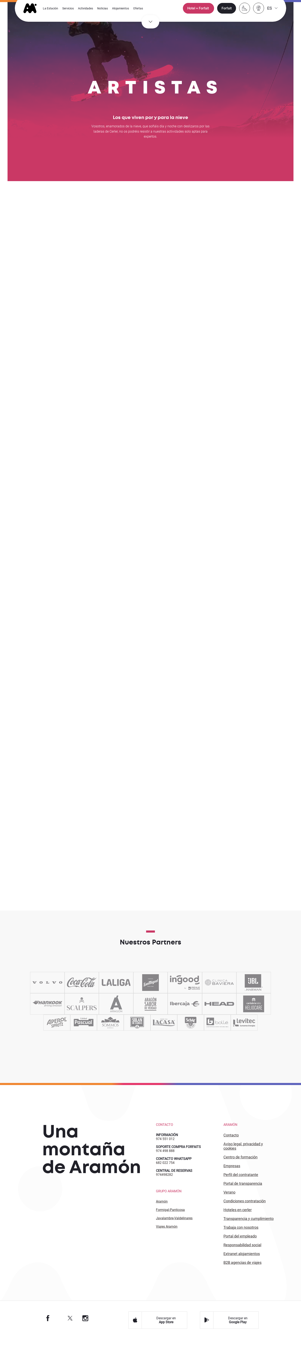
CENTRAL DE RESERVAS (174, 1176)
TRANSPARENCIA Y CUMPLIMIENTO (248, 1224)
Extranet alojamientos (241, 1259)
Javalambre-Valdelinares (174, 1224)
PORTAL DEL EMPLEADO (240, 1242)
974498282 (164, 1180)
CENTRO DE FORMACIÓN (240, 1163)
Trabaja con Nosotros (240, 1233)
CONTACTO (231, 1141)
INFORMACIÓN (167, 1141)
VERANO (229, 1198)
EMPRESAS (231, 1171)
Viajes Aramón (166, 1232)
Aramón (162, 1207)
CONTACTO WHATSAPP (173, 1164)
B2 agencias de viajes (242, 1268)
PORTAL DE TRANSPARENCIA (242, 1189)
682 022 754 (165, 1168)
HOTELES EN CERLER (237, 1215)
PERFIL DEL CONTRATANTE (240, 1180)
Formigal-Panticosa (170, 1215)
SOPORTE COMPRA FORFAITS (178, 1152)
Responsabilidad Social (242, 1250)
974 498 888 (165, 1156)
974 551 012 (165, 1145)
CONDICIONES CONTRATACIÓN (244, 1206)
